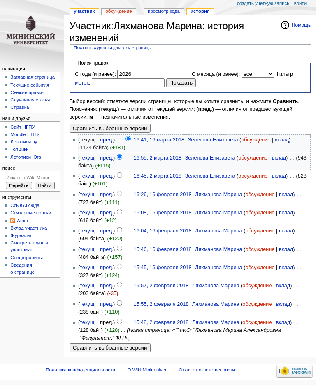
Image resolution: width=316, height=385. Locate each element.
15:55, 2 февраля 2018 (161, 304)
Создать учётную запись (263, 3)
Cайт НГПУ (22, 126)
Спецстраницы (26, 257)
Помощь (301, 25)
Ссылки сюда (25, 205)
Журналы (20, 235)
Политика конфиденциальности (80, 369)
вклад (282, 140)
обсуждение (255, 140)
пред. (106, 140)
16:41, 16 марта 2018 (159, 140)
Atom (22, 220)
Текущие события (29, 84)
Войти (300, 3)
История (200, 11)
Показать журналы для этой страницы (112, 47)
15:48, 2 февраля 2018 (161, 322)
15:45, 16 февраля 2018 (163, 267)
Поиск (8, 168)
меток (82, 83)
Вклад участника (28, 227)
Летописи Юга (25, 157)
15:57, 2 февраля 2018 (161, 286)
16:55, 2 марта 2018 (157, 158)
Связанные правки (30, 212)
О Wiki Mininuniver (147, 369)
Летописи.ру (23, 141)
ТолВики (19, 149)
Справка (19, 107)
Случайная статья (30, 99)
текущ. (88, 158)
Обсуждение (118, 11)
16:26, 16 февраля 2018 (163, 194)
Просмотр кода (164, 11)
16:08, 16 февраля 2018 (163, 213)
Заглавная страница (32, 77)
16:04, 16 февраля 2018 (163, 231)
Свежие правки (27, 92)
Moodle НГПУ (25, 134)
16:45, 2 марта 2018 (157, 176)
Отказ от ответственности (207, 369)
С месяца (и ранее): (216, 74)
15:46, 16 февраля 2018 (163, 249)
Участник (84, 11)
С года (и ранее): (95, 74)
